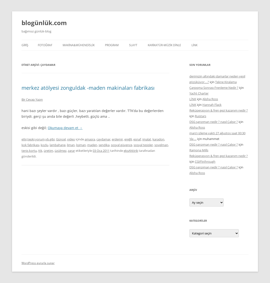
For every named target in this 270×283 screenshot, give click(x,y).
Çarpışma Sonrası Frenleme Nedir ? (213, 87)
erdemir (117, 139)
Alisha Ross (210, 99)
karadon (158, 139)
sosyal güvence (121, 145)
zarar (71, 150)
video (71, 139)
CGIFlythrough (205, 161)
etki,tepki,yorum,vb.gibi (38, 139)
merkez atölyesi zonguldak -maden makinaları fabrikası (88, 87)
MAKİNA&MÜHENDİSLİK (79, 45)
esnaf (137, 139)
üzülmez (60, 150)
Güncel (61, 139)
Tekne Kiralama (226, 82)
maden (92, 145)
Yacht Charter (199, 93)
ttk (40, 150)
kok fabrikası (30, 145)
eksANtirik (131, 150)
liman (71, 145)
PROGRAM (112, 45)
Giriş (25, 45)
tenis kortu (29, 150)
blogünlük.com (44, 22)
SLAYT (133, 45)
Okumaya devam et (65, 128)
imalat (146, 139)
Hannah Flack (212, 105)
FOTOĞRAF (45, 45)
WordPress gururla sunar (38, 263)
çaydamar (103, 139)
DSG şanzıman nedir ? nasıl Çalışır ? (213, 122)
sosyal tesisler (143, 145)
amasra (90, 139)
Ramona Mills (198, 150)
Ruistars (200, 116)
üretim (48, 150)
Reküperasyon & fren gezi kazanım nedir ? (218, 110)
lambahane (57, 145)
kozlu (44, 145)
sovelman (161, 145)
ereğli (128, 139)
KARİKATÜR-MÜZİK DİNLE (164, 45)
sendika (104, 145)
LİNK (194, 45)
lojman (81, 145)
